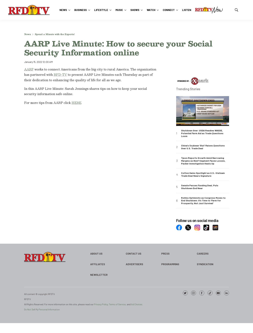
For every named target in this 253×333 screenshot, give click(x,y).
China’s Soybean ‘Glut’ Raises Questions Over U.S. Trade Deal (203, 147)
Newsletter (99, 274)
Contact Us (133, 253)
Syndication (205, 264)
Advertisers (134, 264)
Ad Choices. (137, 304)
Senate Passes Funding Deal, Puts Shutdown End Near (199, 187)
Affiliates (97, 264)
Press (165, 253)
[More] (69, 10)
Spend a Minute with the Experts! (55, 34)
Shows (134, 9)
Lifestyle (101, 9)
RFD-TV (60, 74)
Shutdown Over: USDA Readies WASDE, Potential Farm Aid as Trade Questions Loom (202, 133)
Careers (203, 253)
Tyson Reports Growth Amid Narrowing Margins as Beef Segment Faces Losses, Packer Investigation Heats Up (203, 161)
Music (119, 9)
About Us (96, 253)
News (63, 9)
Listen (186, 9)
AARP (29, 69)
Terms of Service (117, 304)
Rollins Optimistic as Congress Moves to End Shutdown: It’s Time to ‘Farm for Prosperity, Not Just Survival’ (203, 201)
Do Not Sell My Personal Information (42, 309)
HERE (76, 102)
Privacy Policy (101, 304)
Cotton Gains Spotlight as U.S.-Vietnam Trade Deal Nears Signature (203, 174)
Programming (170, 264)
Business (80, 9)
